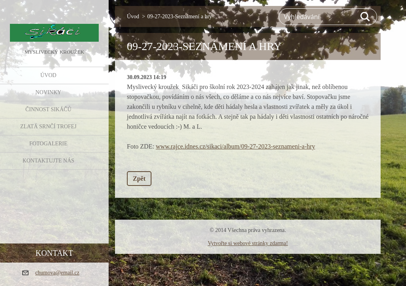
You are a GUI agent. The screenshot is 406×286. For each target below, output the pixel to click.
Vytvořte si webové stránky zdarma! (248, 243)
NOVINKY (48, 92)
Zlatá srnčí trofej (48, 126)
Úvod (48, 75)
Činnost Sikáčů (48, 109)
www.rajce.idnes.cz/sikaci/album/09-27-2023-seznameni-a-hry (235, 146)
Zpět (139, 178)
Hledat (365, 17)
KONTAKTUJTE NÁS (49, 161)
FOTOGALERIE (48, 144)
